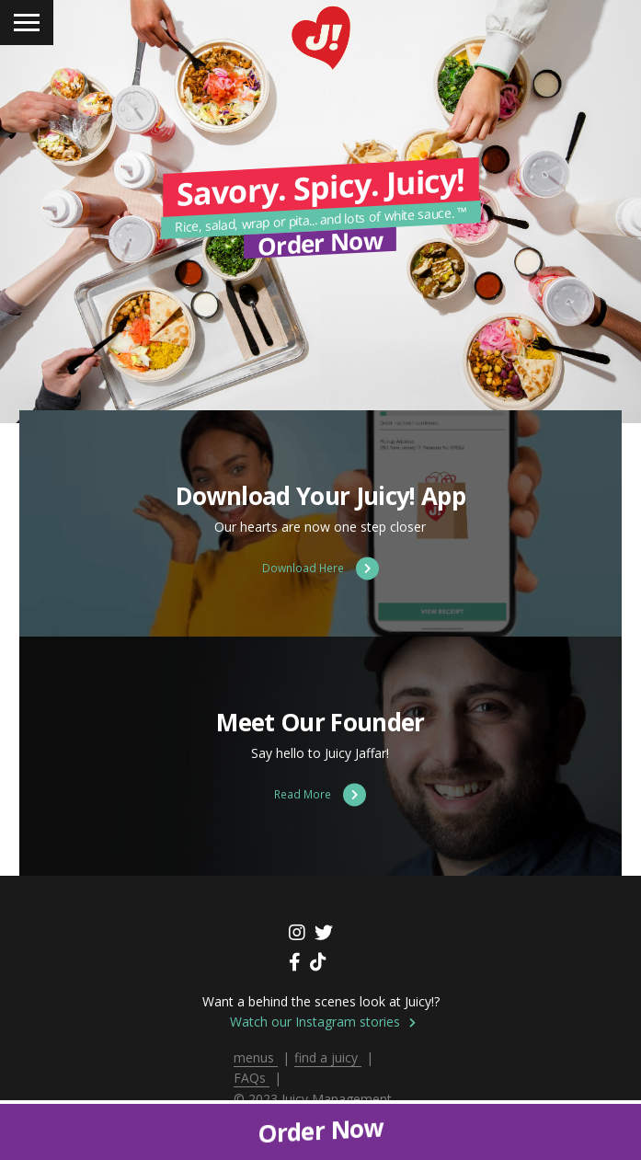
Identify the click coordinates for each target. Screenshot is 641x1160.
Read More (320, 794)
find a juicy (327, 1057)
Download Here (320, 568)
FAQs (251, 1077)
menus (256, 1057)
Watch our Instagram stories (323, 1021)
